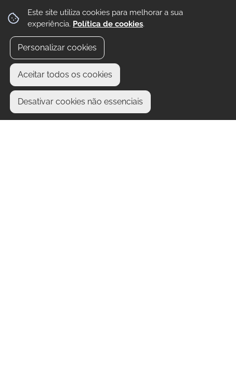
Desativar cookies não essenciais (80, 101)
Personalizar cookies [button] (57, 47)
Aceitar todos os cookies (65, 74)
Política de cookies (108, 24)
